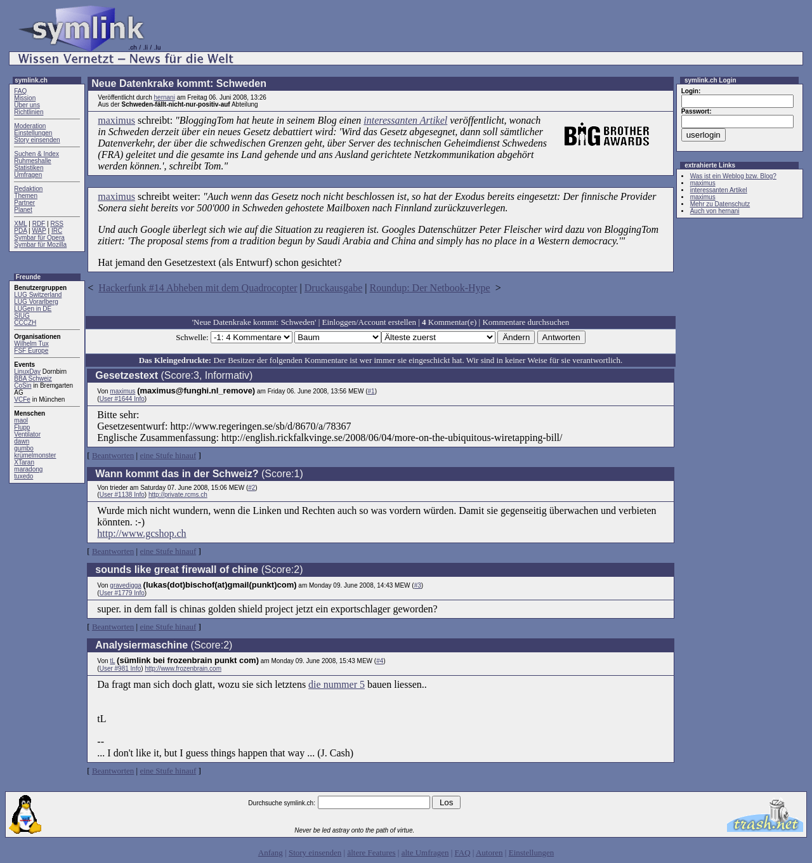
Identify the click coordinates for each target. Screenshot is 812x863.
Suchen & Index (36, 153)
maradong (28, 469)
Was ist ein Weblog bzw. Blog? (733, 176)
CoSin (22, 385)
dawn (21, 441)
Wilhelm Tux (31, 343)
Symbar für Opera (39, 237)
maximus (116, 120)
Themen (25, 195)
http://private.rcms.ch (177, 494)
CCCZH (25, 322)
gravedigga (125, 585)
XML (20, 223)
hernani (164, 97)
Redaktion (28, 188)
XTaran (24, 462)
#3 (417, 585)
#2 (251, 487)
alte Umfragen (425, 852)
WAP (39, 230)
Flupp (22, 427)
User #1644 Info (122, 398)
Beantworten (113, 455)
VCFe (22, 399)
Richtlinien (28, 112)
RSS (56, 223)
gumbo (24, 448)
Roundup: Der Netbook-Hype (430, 287)
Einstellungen (33, 132)
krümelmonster (35, 455)
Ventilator (27, 434)
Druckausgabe (333, 287)
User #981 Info (120, 668)
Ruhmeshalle (32, 160)
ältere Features (371, 852)
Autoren (489, 852)
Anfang (270, 852)
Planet (23, 209)
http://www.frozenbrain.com (183, 668)
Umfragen (28, 174)
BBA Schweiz (32, 378)
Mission (25, 98)
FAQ (20, 91)
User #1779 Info (122, 593)
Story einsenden (37, 139)
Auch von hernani (715, 211)
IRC (56, 230)
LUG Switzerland (38, 294)
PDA (20, 230)
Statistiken (28, 167)
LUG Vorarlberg (36, 301)
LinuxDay (27, 371)
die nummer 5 (336, 684)
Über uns (27, 105)
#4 (379, 660)
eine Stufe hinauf (168, 455)
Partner (24, 202)
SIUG (21, 315)
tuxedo (23, 476)
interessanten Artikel (405, 120)
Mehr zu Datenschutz (720, 204)
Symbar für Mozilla (40, 244)
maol (21, 420)
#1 (371, 391)
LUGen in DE (32, 308)
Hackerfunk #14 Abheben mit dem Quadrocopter (197, 287)
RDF (39, 223)
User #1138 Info (122, 494)
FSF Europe (31, 350)
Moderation (30, 125)
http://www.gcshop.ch (141, 533)
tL (112, 660)
